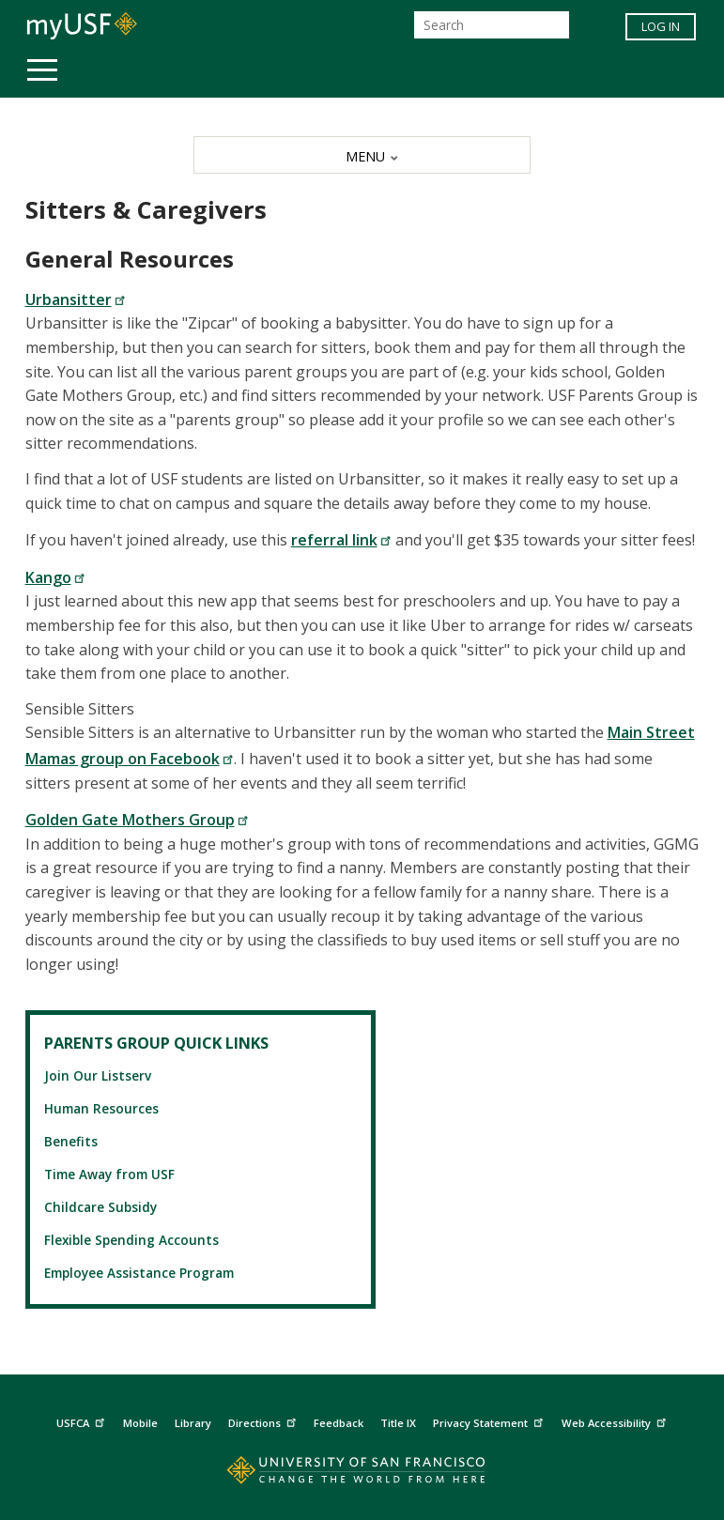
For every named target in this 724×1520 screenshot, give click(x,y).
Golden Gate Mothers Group (137, 819)
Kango (55, 577)
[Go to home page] (362, 1474)
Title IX (398, 1423)
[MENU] (362, 155)
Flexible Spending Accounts (131, 1240)
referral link (341, 540)
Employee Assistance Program (139, 1273)
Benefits (71, 1141)
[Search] (491, 24)
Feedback (338, 1423)
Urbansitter (75, 299)
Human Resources (101, 1108)
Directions (264, 1421)
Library (193, 1423)
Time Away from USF (109, 1174)
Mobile (140, 1423)
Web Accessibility (616, 1421)
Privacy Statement (490, 1421)
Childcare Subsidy (100, 1207)
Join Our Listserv (97, 1075)
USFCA (82, 1421)
